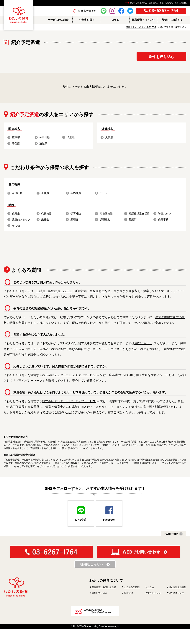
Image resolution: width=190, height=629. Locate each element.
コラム (150, 587)
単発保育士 (97, 291)
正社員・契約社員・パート (54, 291)
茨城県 (43, 143)
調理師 (74, 219)
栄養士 (45, 219)
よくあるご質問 (132, 587)
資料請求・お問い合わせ (104, 587)
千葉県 (16, 143)
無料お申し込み (99, 592)
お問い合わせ (143, 343)
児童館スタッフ (21, 219)
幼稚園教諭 (106, 213)
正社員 (45, 193)
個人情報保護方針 (177, 587)
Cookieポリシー (176, 592)
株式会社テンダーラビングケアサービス (69, 375)
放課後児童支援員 (139, 213)
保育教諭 (46, 213)
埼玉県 (71, 137)
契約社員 (76, 193)
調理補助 (105, 219)
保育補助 (76, 213)
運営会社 (128, 592)
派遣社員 (17, 193)
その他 (16, 225)
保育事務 (163, 219)
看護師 (133, 219)
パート (103, 193)
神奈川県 (44, 137)
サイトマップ (154, 592)
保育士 (16, 213)
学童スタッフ (166, 213)
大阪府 (109, 137)
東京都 (16, 137)
